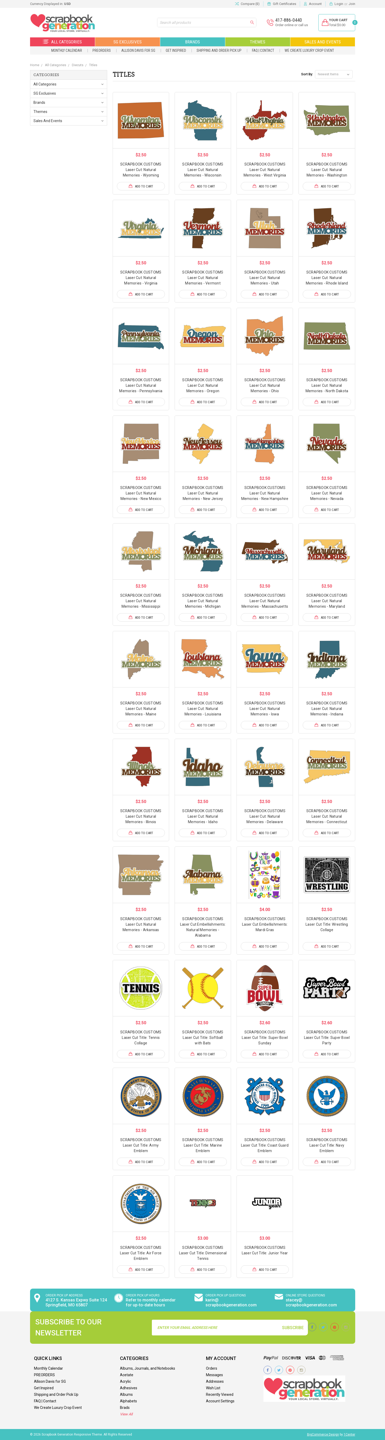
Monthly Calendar (66, 50)
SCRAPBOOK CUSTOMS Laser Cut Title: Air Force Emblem (141, 1253)
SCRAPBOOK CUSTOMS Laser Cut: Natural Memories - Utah (264, 277)
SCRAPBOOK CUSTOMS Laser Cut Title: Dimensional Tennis (203, 1253)
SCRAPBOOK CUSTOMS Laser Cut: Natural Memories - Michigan (202, 600)
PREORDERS (102, 50)
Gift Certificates (284, 4)
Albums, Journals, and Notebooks (147, 1368)
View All (126, 1414)
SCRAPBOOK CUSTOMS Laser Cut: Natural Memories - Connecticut (326, 816)
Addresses (215, 1381)
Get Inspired (176, 50)
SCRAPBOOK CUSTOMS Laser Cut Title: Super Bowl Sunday (265, 1037)
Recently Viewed (219, 1394)
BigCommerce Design (323, 1434)
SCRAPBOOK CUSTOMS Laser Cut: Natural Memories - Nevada (326, 493)
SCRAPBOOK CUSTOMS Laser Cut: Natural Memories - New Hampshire (265, 493)
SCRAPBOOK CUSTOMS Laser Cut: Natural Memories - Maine (140, 708)
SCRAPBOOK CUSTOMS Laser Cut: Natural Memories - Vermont (202, 277)
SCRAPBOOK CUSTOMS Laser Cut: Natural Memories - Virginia (140, 277)
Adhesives (128, 1388)
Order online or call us (288, 25)
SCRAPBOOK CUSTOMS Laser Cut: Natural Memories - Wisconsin (202, 169)
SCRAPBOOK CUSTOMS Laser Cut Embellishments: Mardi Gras (265, 924)
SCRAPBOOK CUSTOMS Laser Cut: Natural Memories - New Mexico (140, 493)
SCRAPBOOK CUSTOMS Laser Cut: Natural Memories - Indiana (326, 708)
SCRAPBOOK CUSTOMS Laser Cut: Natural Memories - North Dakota (327, 385)
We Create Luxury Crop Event (309, 50)
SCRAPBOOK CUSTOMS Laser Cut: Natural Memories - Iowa (264, 708)
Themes (257, 41)
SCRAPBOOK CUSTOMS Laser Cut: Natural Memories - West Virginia (265, 169)
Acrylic (125, 1381)
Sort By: (307, 74)
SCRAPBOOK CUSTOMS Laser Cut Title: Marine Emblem (202, 1145)
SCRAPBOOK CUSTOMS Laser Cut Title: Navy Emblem (326, 1145)
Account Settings (220, 1401)
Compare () (247, 4)
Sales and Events (322, 41)
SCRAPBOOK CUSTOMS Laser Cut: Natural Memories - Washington (326, 169)
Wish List (213, 1388)
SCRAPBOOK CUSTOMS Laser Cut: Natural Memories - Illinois (140, 816)
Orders (211, 1368)
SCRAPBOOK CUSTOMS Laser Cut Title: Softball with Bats (202, 1037)
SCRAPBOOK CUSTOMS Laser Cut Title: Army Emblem (140, 1145)
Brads (125, 1407)
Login (339, 4)
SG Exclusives (127, 41)
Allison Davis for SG (138, 50)
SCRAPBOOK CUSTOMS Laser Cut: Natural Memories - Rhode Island (327, 277)
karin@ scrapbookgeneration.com (231, 1302)
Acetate (126, 1375)
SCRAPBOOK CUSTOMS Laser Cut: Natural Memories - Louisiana (202, 708)
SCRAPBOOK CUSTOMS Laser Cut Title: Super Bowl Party (327, 1037)
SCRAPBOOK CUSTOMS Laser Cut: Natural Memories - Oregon (202, 385)
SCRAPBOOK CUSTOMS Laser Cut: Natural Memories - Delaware (264, 816)
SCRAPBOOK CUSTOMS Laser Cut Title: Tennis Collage (140, 1037)
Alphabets (128, 1401)
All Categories (62, 41)
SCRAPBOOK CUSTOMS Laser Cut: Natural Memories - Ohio (264, 385)
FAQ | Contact (263, 50)
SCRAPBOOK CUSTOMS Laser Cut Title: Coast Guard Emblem (265, 1145)
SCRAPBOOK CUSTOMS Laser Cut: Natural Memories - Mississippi (140, 600)
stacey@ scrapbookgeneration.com (311, 1302)
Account (315, 4)
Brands (192, 41)
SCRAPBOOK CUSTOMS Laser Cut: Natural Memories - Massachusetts (265, 600)
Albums (126, 1394)
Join (352, 4)
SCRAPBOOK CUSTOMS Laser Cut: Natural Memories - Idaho (202, 816)
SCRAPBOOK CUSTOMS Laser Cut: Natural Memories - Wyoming (140, 169)
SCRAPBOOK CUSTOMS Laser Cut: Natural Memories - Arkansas (140, 924)
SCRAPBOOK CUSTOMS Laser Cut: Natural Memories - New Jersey (202, 493)
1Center (349, 1434)
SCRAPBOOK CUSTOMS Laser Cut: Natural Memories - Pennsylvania (140, 385)
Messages (214, 1375)
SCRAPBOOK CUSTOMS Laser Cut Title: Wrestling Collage (327, 924)
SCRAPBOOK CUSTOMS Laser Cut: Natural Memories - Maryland (326, 600)
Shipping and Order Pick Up (219, 50)
